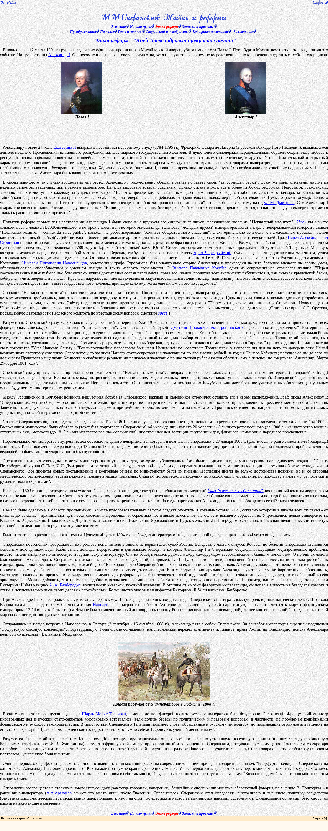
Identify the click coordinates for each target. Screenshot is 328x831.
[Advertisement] (168, 130)
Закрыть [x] (320, 818)
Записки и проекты (198, 26)
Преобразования (83, 31)
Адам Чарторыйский (212, 252)
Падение (107, 31)
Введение (118, 26)
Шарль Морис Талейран (104, 713)
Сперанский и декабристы (167, 31)
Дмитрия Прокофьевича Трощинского (207, 327)
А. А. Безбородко (65, 585)
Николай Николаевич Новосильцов (54, 263)
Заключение (243, 31)
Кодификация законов (210, 31)
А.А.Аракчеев (59, 792)
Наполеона (103, 604)
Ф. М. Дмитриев (279, 202)
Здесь (301, 222)
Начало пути (140, 26)
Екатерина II (64, 147)
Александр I (59, 54)
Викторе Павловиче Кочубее (199, 268)
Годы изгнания (130, 31)
